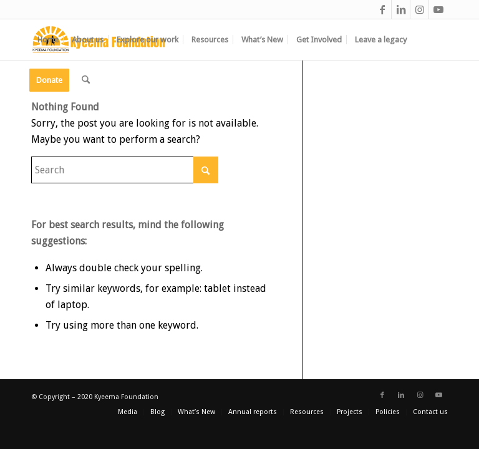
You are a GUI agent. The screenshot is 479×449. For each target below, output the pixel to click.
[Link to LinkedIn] (401, 9)
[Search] (85, 80)
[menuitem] (48, 39)
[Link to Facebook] (382, 9)
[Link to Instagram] (419, 9)
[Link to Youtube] (438, 9)
